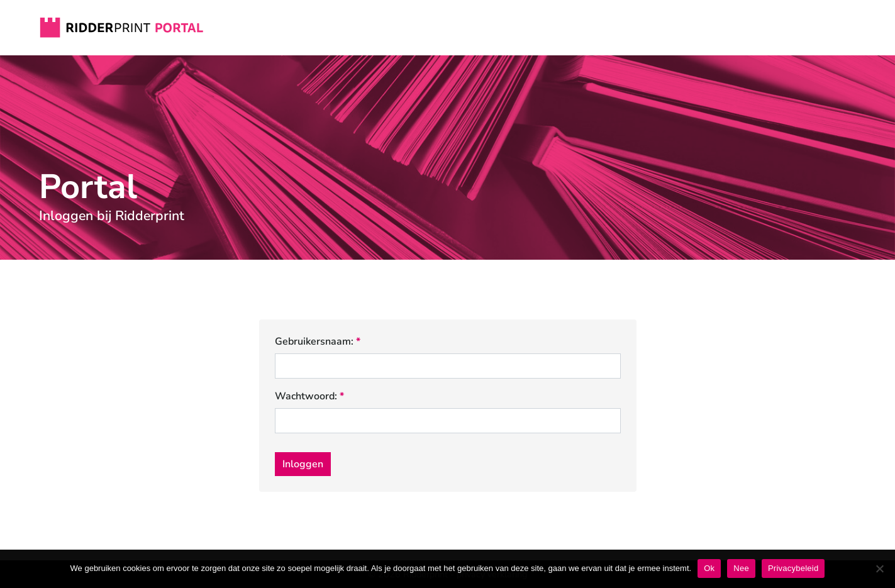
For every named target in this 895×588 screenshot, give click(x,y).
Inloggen (302, 464)
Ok (709, 568)
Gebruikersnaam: (317, 341)
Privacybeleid (793, 568)
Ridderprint (122, 27)
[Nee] (879, 568)
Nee (741, 568)
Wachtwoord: (309, 396)
